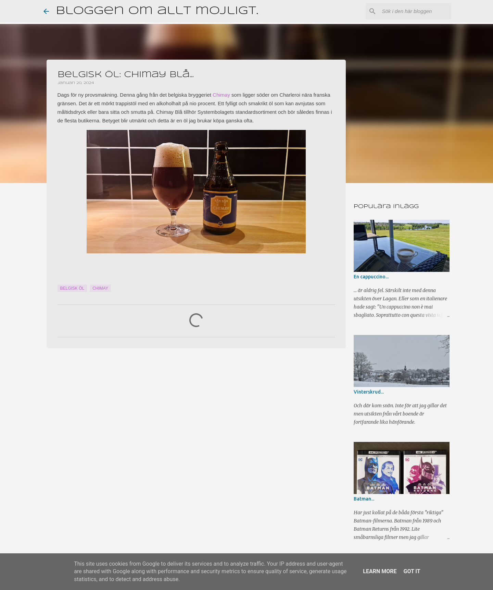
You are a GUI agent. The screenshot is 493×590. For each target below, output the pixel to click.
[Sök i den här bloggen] (415, 11)
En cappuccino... (371, 276)
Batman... (364, 499)
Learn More (379, 571)
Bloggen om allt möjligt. (157, 11)
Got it (411, 571)
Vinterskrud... (369, 392)
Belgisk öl (72, 288)
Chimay (221, 95)
